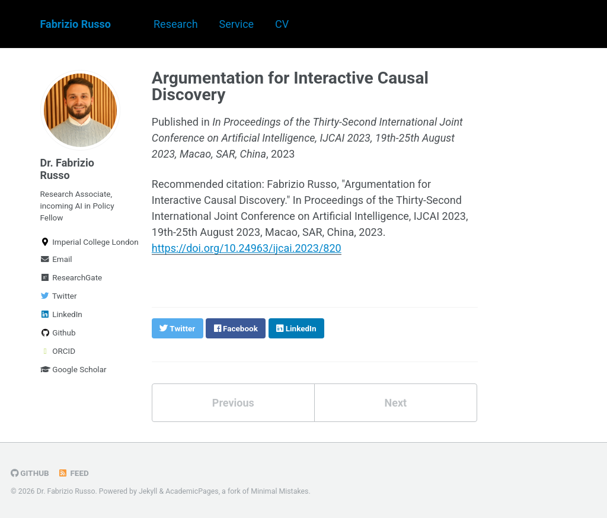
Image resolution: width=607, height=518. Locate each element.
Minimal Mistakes (279, 491)
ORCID (58, 351)
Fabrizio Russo (75, 24)
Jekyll (148, 491)
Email (56, 259)
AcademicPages (191, 491)
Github (58, 332)
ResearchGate (71, 277)
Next (395, 403)
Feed (73, 473)
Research (176, 24)
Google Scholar (73, 369)
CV (282, 24)
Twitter (58, 295)
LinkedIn (61, 314)
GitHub (30, 473)
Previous (233, 403)
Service (236, 24)
